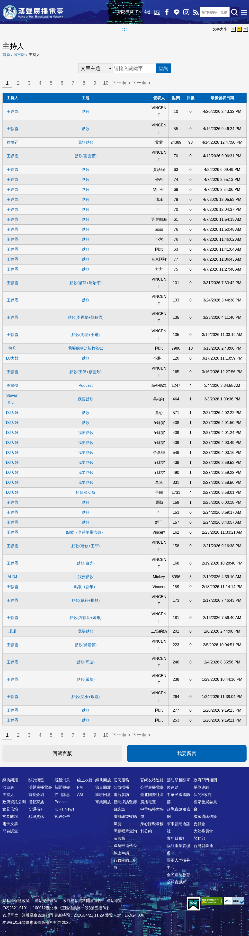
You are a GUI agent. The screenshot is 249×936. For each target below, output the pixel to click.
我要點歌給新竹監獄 (85, 348)
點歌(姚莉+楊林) (85, 600)
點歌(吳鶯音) (86, 645)
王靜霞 (12, 111)
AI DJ (12, 577)
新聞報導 (62, 787)
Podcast (86, 385)
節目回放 (103, 787)
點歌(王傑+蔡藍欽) (86, 372)
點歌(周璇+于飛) (85, 335)
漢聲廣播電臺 (32, 12)
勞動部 (199, 838)
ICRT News (64, 809)
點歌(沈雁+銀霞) (85, 697)
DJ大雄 (12, 358)
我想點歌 (85, 142)
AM (80, 795)
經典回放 (156, 12)
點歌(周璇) (86, 662)
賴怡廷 (12, 142)
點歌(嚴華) (86, 679)
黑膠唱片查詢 (125, 831)
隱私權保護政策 (16, 901)
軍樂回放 (103, 802)
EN (138, 12)
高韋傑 (12, 385)
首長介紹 (36, 795)
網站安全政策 (46, 901)
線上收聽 (147, 12)
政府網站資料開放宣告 (82, 901)
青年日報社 (176, 838)
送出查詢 (234, 12)
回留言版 (62, 753)
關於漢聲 (36, 780)
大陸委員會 (203, 831)
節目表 (8, 787)
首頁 (6, 55)
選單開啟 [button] (244, 12)
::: (124, 29)
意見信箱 (10, 809)
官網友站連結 (152, 780)
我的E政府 (203, 795)
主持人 (8, 795)
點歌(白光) (86, 563)
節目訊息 (62, 795)
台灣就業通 (203, 846)
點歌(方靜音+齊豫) (86, 618)
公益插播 (121, 787)
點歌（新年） (85, 587)
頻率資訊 (36, 816)
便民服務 (121, 780)
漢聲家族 (36, 802)
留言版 (19, 55)
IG (186, 12)
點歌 (85, 111)
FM (80, 787)
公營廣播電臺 (152, 787)
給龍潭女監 (85, 492)
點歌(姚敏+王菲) (85, 546)
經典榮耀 (10, 780)
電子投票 (10, 824)
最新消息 (62, 780)
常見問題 (10, 816)
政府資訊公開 (14, 802)
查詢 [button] (163, 68)
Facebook (166, 12)
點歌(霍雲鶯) (86, 156)
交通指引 (36, 809)
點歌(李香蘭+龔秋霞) (86, 317)
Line (176, 12)
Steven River (12, 399)
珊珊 (12, 631)
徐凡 (12, 348)
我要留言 (186, 753)
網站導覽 (125, 12)
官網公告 (62, 816)
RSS (195, 12)
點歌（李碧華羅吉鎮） (85, 532)
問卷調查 (10, 831)
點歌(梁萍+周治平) (86, 283)
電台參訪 (121, 795)
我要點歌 (85, 399)
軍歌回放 (103, 795)
